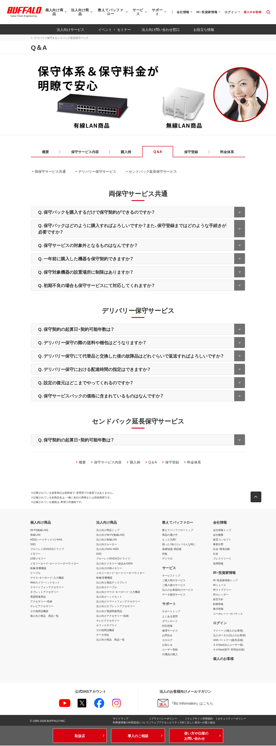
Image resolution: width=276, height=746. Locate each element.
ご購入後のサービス (173, 585)
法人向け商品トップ (107, 530)
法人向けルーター (106, 545)
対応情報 (167, 626)
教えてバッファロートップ (177, 530)
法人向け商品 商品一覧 (110, 640)
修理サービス (170, 631)
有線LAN (35, 535)
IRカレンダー (221, 595)
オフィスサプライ (106, 625)
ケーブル (35, 573)
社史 (215, 554)
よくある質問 (170, 616)
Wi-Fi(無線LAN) (39, 530)
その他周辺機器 (39, 611)
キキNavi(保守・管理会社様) (229, 650)
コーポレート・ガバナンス (228, 614)
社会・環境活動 (221, 549)
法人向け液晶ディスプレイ (111, 583)
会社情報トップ (222, 530)
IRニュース (219, 585)
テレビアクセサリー (41, 606)
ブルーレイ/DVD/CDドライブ (47, 549)
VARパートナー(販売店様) (228, 640)
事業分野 (218, 545)
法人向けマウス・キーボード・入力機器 (118, 592)
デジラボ (167, 559)
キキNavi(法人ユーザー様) (228, 645)
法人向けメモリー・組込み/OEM (114, 563)
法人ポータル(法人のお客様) (229, 636)
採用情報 (218, 563)
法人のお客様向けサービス (177, 590)
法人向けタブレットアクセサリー (115, 606)
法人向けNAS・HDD (107, 549)
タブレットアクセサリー (44, 592)
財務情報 (218, 604)
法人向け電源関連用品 (109, 611)
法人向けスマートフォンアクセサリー (118, 602)
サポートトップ (171, 612)
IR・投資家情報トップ (225, 580)
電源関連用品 (38, 597)
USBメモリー (38, 559)
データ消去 (102, 635)
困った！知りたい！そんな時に (179, 545)
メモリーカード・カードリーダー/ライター (54, 563)
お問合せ (167, 636)
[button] (256, 497)
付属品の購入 (170, 654)
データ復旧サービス (173, 595)
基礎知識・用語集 (172, 549)
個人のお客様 (223, 658)
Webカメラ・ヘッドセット (45, 583)
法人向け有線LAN (106, 540)
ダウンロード (170, 621)
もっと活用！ (169, 540)
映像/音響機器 (38, 568)
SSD (33, 545)
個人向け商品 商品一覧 (44, 616)
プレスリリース (222, 559)
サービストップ (171, 576)
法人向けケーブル (106, 587)
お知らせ (167, 645)
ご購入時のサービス (173, 580)
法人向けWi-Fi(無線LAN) (110, 535)
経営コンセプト (222, 540)
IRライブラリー (222, 590)
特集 (164, 554)
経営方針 (218, 600)
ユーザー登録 (170, 650)
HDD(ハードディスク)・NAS (46, 540)
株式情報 (218, 609)
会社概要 (218, 535)
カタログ (167, 640)
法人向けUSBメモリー (109, 568)
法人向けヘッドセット (109, 597)
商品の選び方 (170, 535)
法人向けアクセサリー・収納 (112, 616)
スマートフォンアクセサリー (47, 587)
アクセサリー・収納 (41, 602)
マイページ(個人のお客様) (228, 631)
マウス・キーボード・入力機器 (47, 578)
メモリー (35, 554)
